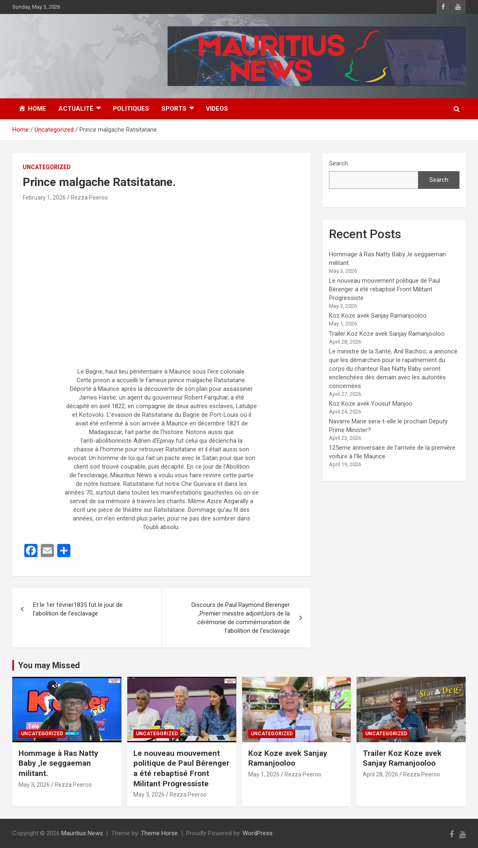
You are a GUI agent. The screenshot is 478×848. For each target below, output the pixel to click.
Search (338, 163)
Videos (217, 108)
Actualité (75, 108)
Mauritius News (82, 833)
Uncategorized (47, 167)
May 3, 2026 (34, 784)
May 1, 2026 (264, 774)
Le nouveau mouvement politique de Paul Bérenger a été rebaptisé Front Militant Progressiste (384, 289)
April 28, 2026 (380, 774)
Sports (174, 108)
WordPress (257, 833)
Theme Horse (159, 833)
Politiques (131, 108)
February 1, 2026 (44, 197)
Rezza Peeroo (89, 197)
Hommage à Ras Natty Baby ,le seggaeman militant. (58, 763)
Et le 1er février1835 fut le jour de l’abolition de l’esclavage (78, 609)
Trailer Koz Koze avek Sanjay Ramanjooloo (387, 333)
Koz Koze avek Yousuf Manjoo (371, 403)
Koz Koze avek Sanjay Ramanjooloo (378, 315)
